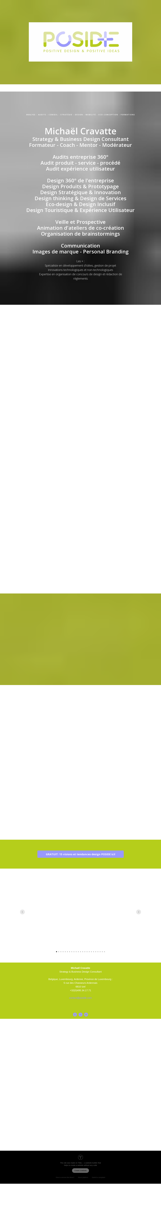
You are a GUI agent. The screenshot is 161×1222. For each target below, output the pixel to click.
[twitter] (80, 1015)
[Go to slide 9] (73, 951)
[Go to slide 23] (104, 951)
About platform (83, 1177)
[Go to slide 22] (102, 951)
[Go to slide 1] (56, 951)
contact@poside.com (80, 998)
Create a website (80, 1170)
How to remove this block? (65, 1177)
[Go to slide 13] (82, 951)
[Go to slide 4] (63, 951)
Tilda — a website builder (88, 1163)
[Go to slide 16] (89, 951)
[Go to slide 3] (60, 951)
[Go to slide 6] (67, 951)
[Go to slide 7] (69, 951)
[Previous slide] (22, 912)
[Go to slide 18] (93, 951)
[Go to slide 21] (100, 951)
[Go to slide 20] (97, 951)
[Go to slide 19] (95, 951)
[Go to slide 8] (71, 951)
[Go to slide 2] (58, 951)
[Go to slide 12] (80, 951)
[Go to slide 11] (78, 951)
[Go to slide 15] (87, 951)
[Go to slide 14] (84, 951)
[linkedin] (86, 1015)
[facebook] (75, 1015)
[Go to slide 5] (65, 951)
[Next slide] (138, 912)
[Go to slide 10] (76, 951)
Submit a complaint (98, 1177)
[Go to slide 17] (91, 951)
